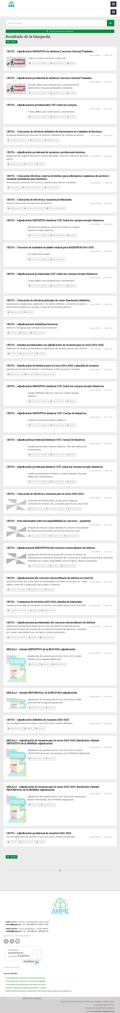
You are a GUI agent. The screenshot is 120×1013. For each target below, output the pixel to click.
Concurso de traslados (38, 63)
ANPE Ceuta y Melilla (32, 998)
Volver (11, 42)
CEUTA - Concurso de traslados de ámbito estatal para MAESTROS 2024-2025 (50, 247)
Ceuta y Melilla (94, 55)
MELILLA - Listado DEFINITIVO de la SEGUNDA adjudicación (40, 649)
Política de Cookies (92, 1001)
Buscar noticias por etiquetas (60, 31)
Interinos (33, 664)
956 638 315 (32, 924)
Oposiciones (55, 536)
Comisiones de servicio (55, 509)
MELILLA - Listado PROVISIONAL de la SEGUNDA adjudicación (41, 692)
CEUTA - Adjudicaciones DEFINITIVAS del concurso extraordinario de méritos (50, 547)
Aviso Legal (108, 1001)
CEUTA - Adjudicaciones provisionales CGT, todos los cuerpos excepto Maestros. (52, 273)
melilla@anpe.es (13, 931)
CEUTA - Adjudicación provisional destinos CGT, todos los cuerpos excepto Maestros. (54, 466)
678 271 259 (43, 924)
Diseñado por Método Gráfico (99, 1008)
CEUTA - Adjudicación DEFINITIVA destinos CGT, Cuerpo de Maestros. (46, 413)
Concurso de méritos (38, 536)
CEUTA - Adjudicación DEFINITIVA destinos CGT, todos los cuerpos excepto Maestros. (55, 386)
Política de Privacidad (71, 1001)
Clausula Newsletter (104, 1005)
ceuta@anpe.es (13, 924)
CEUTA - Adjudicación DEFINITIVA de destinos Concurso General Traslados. (49, 51)
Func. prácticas (74, 509)
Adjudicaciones (57, 63)
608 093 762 (44, 931)
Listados (71, 63)
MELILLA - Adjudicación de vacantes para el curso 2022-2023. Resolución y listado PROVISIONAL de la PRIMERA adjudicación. (52, 788)
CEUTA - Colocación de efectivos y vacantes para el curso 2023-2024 (45, 493)
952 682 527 (32, 931)
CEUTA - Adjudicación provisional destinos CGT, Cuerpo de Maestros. (45, 439)
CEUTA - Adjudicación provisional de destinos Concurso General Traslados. (49, 78)
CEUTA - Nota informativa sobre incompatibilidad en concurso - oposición (48, 520)
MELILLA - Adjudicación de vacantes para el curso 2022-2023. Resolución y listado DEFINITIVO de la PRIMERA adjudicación (52, 742)
